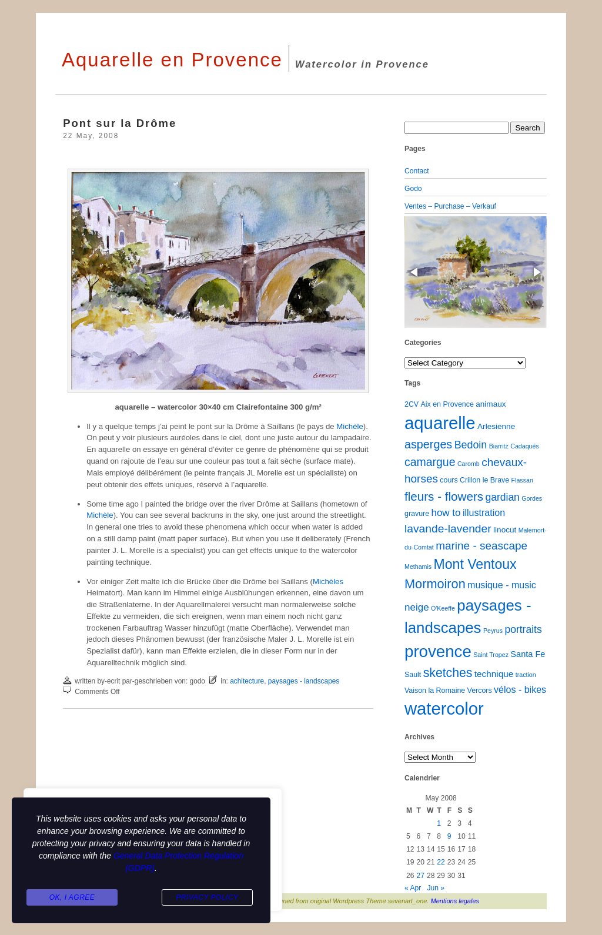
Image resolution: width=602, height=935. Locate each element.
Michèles (328, 581)
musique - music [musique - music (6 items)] (501, 584)
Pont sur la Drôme (119, 123)
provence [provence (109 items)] (437, 651)
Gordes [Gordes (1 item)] (531, 498)
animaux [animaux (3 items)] (491, 404)
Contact (416, 171)
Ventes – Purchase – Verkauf (450, 206)
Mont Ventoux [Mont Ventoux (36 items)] (475, 564)
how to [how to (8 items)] (445, 512)
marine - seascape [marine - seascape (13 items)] (481, 545)
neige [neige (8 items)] (416, 607)
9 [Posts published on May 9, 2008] (449, 836)
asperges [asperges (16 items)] (428, 444)
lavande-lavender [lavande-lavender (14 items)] (447, 528)
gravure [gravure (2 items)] (416, 514)
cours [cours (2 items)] (448, 480)
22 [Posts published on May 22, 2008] (440, 862)
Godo (413, 189)
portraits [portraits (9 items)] (522, 629)
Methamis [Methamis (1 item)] (418, 566)
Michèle (349, 426)
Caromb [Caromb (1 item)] (468, 463)
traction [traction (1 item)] (526, 674)
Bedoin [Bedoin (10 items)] (470, 445)
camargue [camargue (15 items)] (430, 461)
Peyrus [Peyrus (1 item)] (493, 630)
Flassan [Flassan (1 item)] (522, 480)
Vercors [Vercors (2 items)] (479, 690)
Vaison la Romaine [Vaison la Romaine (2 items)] (434, 690)
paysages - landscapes (303, 681)
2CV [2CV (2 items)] (411, 404)
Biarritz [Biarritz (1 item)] (499, 446)
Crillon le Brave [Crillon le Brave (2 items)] (484, 480)
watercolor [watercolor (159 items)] (444, 708)
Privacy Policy (207, 897)
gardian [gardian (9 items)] (502, 497)
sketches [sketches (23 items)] (448, 672)
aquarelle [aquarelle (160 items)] (440, 423)
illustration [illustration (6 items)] (484, 512)
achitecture (247, 681)
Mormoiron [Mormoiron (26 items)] (435, 584)
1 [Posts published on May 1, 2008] (439, 823)
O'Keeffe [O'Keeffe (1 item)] (443, 608)
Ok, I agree (72, 897)
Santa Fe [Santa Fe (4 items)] (527, 654)
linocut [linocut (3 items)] (504, 529)
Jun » (435, 888)
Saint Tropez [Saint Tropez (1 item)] (491, 654)
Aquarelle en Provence (172, 60)
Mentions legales (455, 900)
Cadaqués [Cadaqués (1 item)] (524, 446)
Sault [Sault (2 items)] (412, 675)
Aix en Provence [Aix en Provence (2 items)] (447, 404)
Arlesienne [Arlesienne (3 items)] (496, 426)
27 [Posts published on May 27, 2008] (420, 876)
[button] (415, 272)
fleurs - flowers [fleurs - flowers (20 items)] (443, 496)
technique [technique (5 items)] (494, 674)
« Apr (412, 888)
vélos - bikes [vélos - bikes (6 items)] (520, 689)
